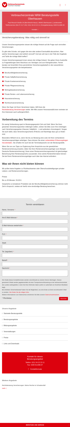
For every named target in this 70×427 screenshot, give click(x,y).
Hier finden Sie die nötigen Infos (19, 292)
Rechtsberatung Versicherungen (13, 109)
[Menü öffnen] (65, 5)
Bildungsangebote (10, 325)
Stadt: (4, 243)
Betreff (4, 260)
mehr (4, 388)
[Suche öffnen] (60, 4)
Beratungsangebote (11, 319)
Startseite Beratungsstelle (13, 313)
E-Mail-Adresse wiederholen (12, 225)
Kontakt (34, 29)
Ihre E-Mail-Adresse (9, 217)
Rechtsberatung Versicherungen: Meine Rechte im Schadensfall (23, 385)
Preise (6, 337)
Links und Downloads (11, 343)
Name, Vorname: (8, 210)
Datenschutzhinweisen (52, 294)
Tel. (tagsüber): (7, 251)
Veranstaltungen (10, 331)
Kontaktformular (36, 369)
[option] (35, 313)
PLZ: (4, 234)
